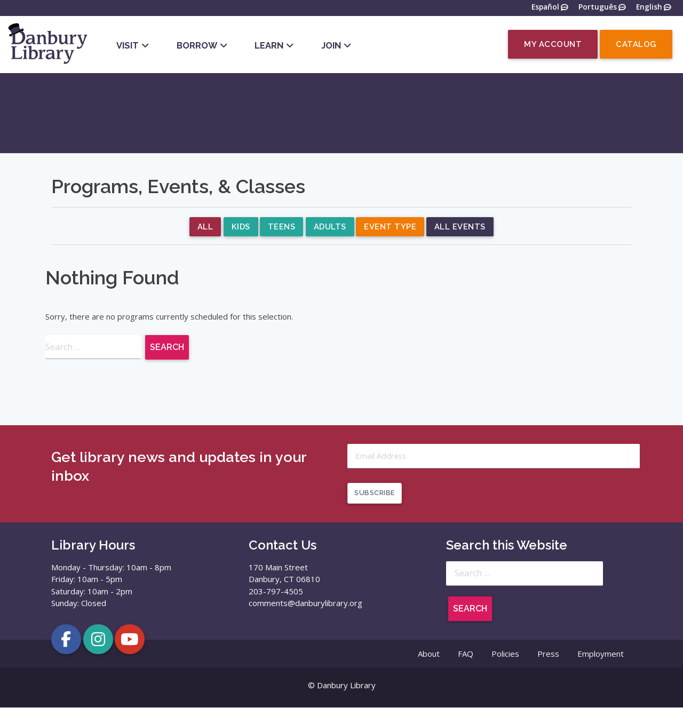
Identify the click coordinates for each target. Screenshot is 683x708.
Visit (127, 45)
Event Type (391, 227)
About (429, 654)
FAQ (465, 654)
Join (331, 45)
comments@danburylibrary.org (305, 603)
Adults (330, 227)
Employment (600, 654)
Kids (240, 227)
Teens (282, 227)
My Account (553, 44)
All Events (461, 227)
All (205, 227)
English (649, 7)
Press (548, 654)
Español (545, 7)
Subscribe (374, 493)
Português (597, 7)
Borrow (197, 45)
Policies (505, 654)
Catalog (636, 44)
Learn (269, 45)
